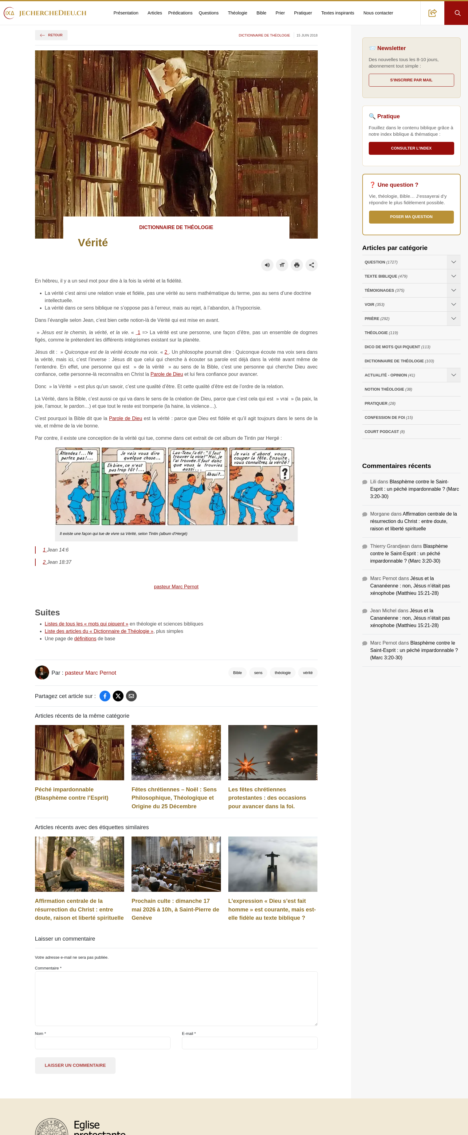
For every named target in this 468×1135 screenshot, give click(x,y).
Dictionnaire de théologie (264, 35)
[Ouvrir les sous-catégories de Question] (454, 262)
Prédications (180, 12)
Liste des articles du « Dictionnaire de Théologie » (99, 631)
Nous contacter (378, 12)
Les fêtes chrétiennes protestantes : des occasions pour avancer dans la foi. (267, 797)
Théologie (237, 12)
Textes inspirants (337, 12)
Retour (51, 35)
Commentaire (48, 968)
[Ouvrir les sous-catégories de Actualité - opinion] (454, 375)
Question (381, 262)
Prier (280, 12)
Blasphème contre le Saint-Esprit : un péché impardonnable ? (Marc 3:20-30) (414, 489)
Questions (209, 12)
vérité (308, 672)
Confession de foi (389, 417)
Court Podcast (385, 432)
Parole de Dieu (167, 374)
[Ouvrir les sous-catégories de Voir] (454, 304)
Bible (261, 12)
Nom (40, 1033)
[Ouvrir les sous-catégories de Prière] (454, 319)
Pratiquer (303, 12)
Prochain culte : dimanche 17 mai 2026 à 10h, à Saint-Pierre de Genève (175, 909)
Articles (154, 12)
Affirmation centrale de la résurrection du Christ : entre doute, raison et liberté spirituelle (79, 909)
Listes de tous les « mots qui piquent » (86, 623)
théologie (283, 672)
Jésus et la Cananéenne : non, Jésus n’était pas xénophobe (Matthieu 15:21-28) (410, 586)
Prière (377, 319)
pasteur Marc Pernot (176, 586)
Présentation (126, 12)
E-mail (189, 1033)
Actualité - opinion (390, 375)
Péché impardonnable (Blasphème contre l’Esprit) (71, 793)
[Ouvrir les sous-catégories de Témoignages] (454, 290)
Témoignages (384, 290)
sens (258, 672)
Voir (375, 304)
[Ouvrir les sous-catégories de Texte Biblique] (454, 276)
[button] (432, 13)
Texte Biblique (386, 276)
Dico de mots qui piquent (398, 347)
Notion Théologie (388, 389)
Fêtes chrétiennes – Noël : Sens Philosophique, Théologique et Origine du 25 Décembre (174, 797)
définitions (85, 638)
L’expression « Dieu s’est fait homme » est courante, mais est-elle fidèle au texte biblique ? (272, 909)
